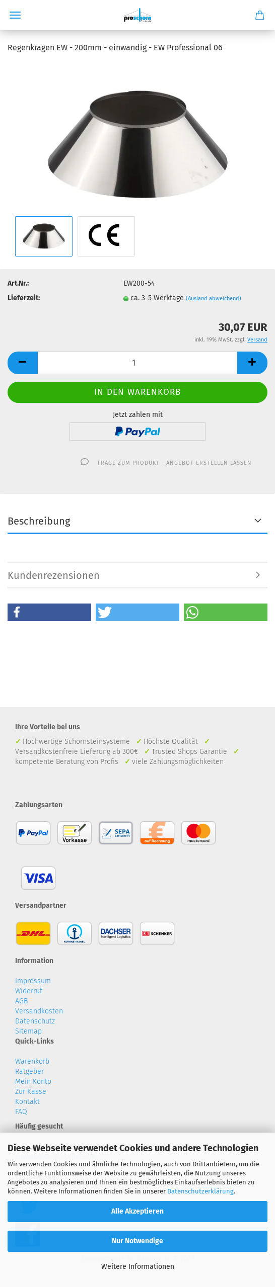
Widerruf (28, 991)
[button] (49, 612)
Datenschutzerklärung (200, 1191)
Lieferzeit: (24, 298)
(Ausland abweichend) (213, 298)
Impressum (33, 981)
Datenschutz (35, 1021)
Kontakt (27, 1101)
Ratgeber (29, 1071)
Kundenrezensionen (54, 575)
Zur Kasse (30, 1091)
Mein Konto (33, 1081)
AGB (21, 1001)
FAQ (21, 1111)
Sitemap (28, 1031)
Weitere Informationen (137, 1266)
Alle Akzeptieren (137, 1211)
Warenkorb (32, 1061)
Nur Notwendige (137, 1241)
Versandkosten (39, 1011)
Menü (15, 15)
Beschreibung (39, 521)
